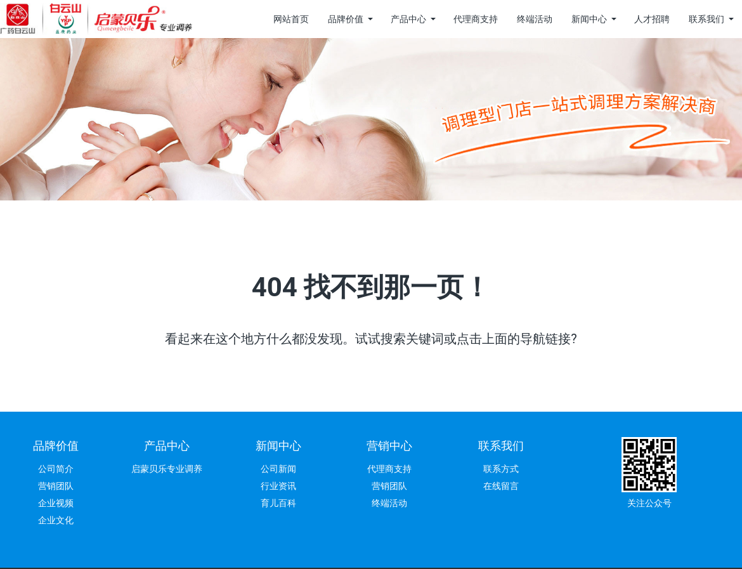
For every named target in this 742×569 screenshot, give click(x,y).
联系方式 (501, 469)
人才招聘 (652, 19)
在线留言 (501, 486)
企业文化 (56, 520)
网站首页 (291, 19)
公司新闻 (278, 469)
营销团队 (56, 486)
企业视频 (56, 503)
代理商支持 (475, 19)
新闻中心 (589, 19)
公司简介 (56, 469)
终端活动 (534, 19)
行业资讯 (278, 486)
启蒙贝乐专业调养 (166, 469)
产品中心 (408, 19)
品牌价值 (345, 19)
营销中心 (389, 445)
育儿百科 (278, 503)
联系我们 (706, 19)
